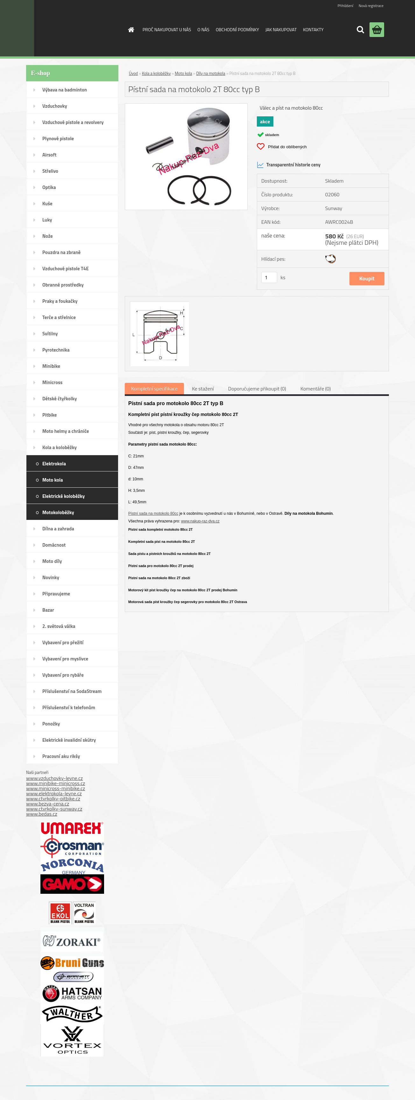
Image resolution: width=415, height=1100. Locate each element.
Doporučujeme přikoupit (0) (257, 388)
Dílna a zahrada (58, 528)
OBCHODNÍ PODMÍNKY (237, 29)
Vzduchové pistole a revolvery (73, 122)
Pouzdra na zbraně (61, 252)
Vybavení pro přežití (62, 642)
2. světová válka (58, 626)
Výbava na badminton (64, 89)
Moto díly (52, 561)
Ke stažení (203, 388)
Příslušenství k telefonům (68, 707)
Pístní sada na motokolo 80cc (153, 513)
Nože (47, 236)
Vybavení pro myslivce (65, 658)
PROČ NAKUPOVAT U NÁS (167, 29)
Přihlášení (345, 6)
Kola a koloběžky (59, 447)
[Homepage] (130, 29)
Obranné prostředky (63, 284)
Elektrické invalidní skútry (69, 740)
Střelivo (50, 171)
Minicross (52, 382)
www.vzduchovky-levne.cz (54, 778)
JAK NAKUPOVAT (281, 29)
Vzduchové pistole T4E (65, 268)
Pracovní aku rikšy (61, 756)
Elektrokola (54, 463)
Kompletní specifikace (154, 388)
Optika (49, 187)
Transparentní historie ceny (288, 164)
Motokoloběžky (58, 512)
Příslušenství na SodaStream (72, 691)
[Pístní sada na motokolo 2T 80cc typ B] (186, 106)
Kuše (47, 203)
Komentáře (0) (315, 388)
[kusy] (269, 277)
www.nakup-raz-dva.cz (200, 521)
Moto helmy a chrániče (65, 431)
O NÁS (203, 29)
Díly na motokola (210, 73)
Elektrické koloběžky (63, 496)
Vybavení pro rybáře (63, 675)
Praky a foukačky (59, 301)
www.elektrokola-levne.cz (54, 793)
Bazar (48, 610)
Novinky (50, 577)
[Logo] (68, 28)
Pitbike (49, 415)
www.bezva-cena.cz (47, 803)
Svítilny (50, 333)
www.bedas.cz (41, 814)
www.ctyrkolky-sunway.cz (54, 808)
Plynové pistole (58, 138)
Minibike (51, 366)
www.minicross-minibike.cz (55, 788)
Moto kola (52, 480)
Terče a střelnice (59, 317)
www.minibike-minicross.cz (55, 783)
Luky (47, 219)
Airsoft (49, 154)
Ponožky (51, 723)
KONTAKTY (313, 29)
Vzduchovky (54, 106)
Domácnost (54, 545)
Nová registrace (371, 6)
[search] (360, 29)
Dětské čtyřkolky (59, 398)
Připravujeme (56, 593)
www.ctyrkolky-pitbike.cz (53, 798)
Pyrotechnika (56, 349)
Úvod (133, 73)
